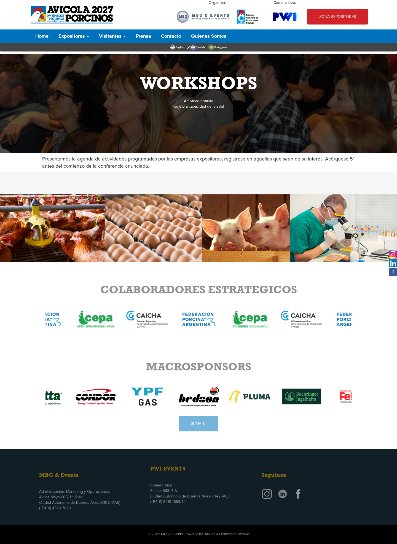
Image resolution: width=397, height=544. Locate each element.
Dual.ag (209, 534)
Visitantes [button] (112, 36)
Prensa (143, 36)
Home (42, 36)
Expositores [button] (73, 36)
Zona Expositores (337, 17)
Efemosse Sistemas (234, 534)
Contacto (171, 36)
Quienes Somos (208, 36)
